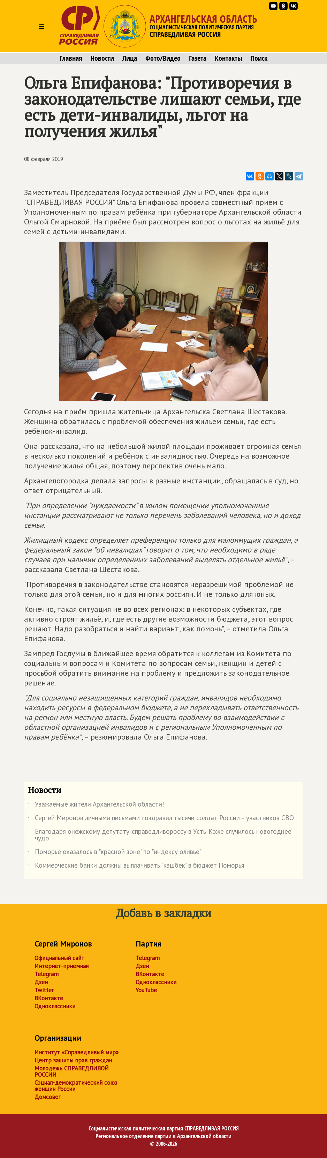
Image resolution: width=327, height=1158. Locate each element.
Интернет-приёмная (62, 966)
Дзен (41, 982)
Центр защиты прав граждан (73, 1060)
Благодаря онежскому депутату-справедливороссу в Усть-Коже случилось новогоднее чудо (159, 835)
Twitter (44, 990)
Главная (71, 58)
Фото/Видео (163, 58)
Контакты (228, 58)
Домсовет (48, 1097)
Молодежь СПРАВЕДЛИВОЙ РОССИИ (72, 1071)
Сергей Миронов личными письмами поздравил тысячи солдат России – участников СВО (161, 819)
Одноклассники (55, 1006)
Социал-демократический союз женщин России (76, 1085)
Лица (129, 58)
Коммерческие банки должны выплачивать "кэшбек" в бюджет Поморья (136, 866)
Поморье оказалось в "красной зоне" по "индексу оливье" (114, 853)
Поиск (259, 58)
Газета (197, 58)
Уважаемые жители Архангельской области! (96, 805)
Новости (102, 58)
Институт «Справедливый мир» (77, 1052)
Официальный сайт (59, 958)
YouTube (146, 990)
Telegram (47, 974)
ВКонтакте (49, 998)
